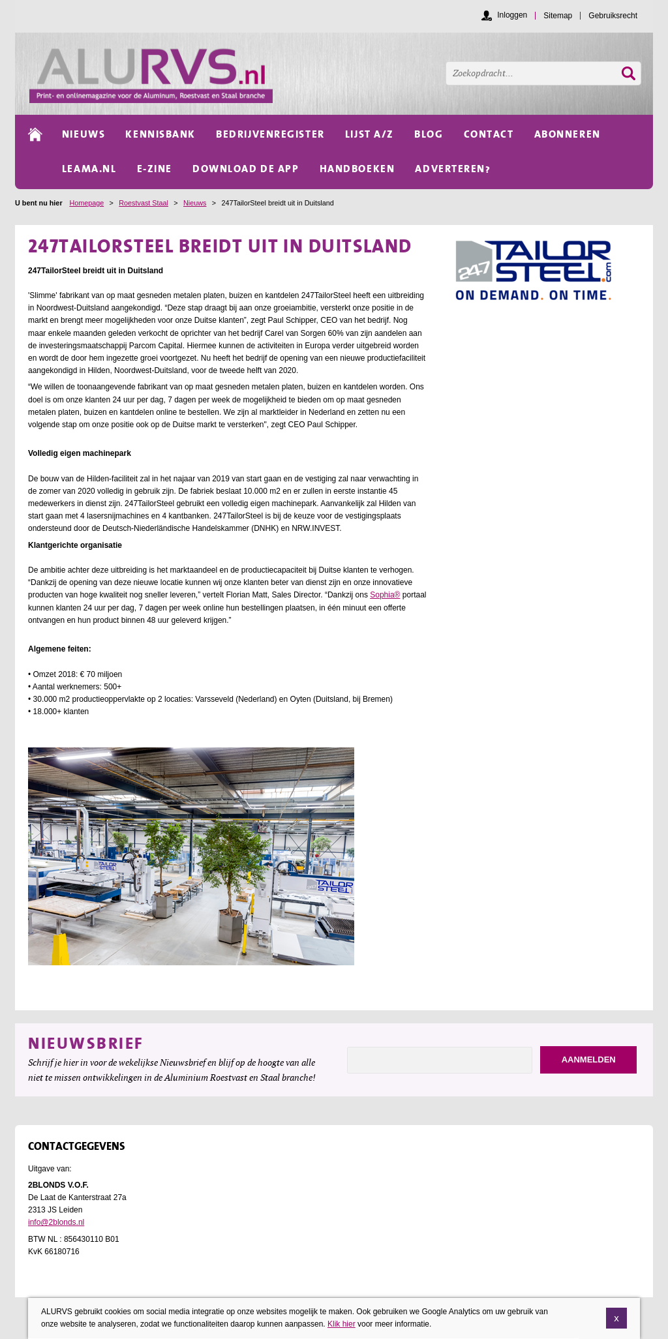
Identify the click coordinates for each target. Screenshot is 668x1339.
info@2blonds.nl (56, 1222)
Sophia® (385, 594)
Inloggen (512, 15)
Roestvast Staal (143, 203)
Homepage (86, 203)
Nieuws (194, 203)
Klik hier (341, 1325)
